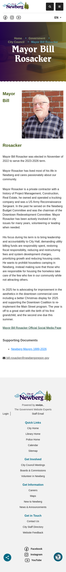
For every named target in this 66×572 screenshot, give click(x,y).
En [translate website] (58, 18)
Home (18, 38)
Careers (33, 490)
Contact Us (33, 521)
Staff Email (38, 413)
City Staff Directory (33, 526)
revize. (39, 405)
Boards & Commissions (33, 470)
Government (37, 38)
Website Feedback (33, 532)
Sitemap (33, 450)
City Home (33, 428)
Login (6, 413)
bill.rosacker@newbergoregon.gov (26, 358)
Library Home (33, 433)
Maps (33, 496)
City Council (16, 42)
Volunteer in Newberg (33, 476)
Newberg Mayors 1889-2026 (29, 349)
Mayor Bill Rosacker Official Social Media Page (32, 327)
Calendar (33, 445)
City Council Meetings (33, 465)
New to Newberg (33, 501)
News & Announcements (33, 507)
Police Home (33, 439)
